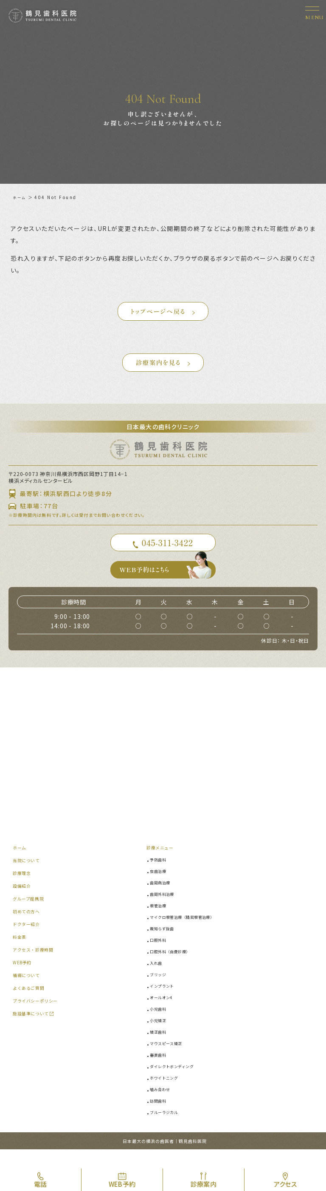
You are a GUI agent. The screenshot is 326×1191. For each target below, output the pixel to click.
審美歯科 (160, 1070)
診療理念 (23, 888)
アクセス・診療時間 (37, 965)
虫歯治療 (160, 886)
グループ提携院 (31, 914)
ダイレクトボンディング (177, 1082)
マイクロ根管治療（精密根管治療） (190, 932)
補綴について (29, 990)
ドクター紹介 (29, 939)
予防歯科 (160, 875)
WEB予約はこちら (168, 583)
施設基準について (34, 1029)
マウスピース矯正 (170, 1059)
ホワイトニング (168, 1093)
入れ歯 (158, 978)
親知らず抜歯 (165, 944)
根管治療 (160, 921)
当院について (29, 876)
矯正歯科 (160, 1047)
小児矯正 (160, 1036)
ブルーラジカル (168, 1128)
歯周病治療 (163, 898)
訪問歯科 (160, 1116)
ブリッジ (160, 990)
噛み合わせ (163, 1105)
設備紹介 (23, 901)
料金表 (21, 952)
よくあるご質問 (32, 1003)
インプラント (165, 1001)
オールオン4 (164, 1013)
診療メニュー (162, 863)
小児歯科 (160, 1024)
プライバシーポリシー (40, 1016)
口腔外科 (160, 955)
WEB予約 (24, 978)
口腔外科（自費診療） (175, 967)
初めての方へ (29, 927)
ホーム (20, 197)
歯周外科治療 (165, 909)
